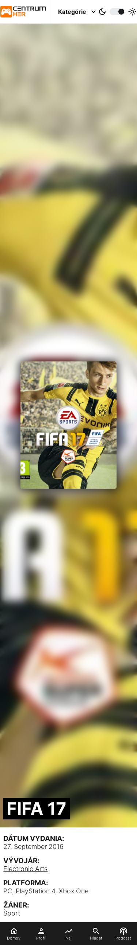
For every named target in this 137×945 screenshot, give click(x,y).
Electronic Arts (25, 869)
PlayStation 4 (35, 891)
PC (7, 891)
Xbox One (73, 891)
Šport (11, 913)
